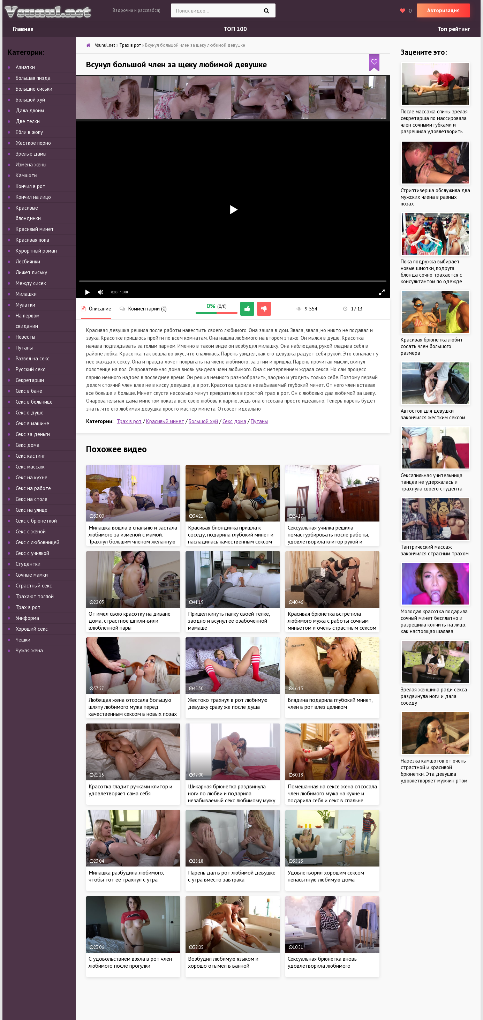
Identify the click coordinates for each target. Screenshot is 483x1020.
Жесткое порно (33, 143)
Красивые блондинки (28, 213)
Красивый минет (165, 421)
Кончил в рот (30, 186)
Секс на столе (31, 499)
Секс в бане (29, 391)
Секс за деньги (33, 434)
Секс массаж (30, 466)
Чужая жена (29, 650)
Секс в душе (30, 412)
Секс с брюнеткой (36, 520)
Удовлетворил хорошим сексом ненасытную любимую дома (326, 876)
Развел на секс (33, 358)
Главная (23, 29)
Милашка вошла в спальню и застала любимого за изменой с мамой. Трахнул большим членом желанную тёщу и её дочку (133, 538)
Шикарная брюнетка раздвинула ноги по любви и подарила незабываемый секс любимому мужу (231, 793)
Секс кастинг (30, 455)
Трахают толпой (35, 596)
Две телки (28, 121)
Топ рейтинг (453, 29)
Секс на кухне (31, 477)
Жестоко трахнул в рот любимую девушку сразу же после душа (227, 703)
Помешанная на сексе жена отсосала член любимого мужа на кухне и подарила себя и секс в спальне (332, 793)
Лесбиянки (28, 261)
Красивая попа (32, 240)
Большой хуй (203, 421)
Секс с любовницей (37, 542)
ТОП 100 (235, 29)
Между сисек (31, 283)
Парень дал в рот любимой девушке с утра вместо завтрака (232, 876)
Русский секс (30, 369)
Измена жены (31, 164)
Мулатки (25, 304)
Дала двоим (30, 110)
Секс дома (234, 421)
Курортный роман (36, 250)
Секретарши (30, 380)
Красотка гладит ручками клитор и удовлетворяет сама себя (130, 790)
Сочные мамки (32, 574)
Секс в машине (32, 423)
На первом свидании (27, 320)
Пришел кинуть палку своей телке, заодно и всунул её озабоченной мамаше (229, 620)
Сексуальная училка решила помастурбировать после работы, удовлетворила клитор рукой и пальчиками (328, 538)
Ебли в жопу (29, 132)
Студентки (28, 564)
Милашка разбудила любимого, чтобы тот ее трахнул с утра (126, 876)
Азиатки (25, 67)
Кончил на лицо (33, 197)
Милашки (26, 294)
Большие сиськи (34, 88)
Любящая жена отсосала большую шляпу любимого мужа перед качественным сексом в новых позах (133, 706)
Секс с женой (31, 531)
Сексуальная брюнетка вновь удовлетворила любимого (322, 962)
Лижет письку (31, 272)
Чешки (23, 639)
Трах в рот (129, 421)
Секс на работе (33, 488)
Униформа (27, 618)
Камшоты (26, 175)
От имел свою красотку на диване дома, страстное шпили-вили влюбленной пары (130, 620)
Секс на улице (31, 510)
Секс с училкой (32, 553)
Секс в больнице (34, 401)
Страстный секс (34, 585)
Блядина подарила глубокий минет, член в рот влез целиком (330, 703)
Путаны (259, 421)
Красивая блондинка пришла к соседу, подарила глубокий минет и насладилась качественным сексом (230, 534)
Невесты (25, 336)
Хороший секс (32, 628)
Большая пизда (33, 78)
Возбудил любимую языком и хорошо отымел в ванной (223, 962)
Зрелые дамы (31, 153)
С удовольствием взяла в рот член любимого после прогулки (130, 962)
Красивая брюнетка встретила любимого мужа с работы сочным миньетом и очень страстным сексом (332, 620)
